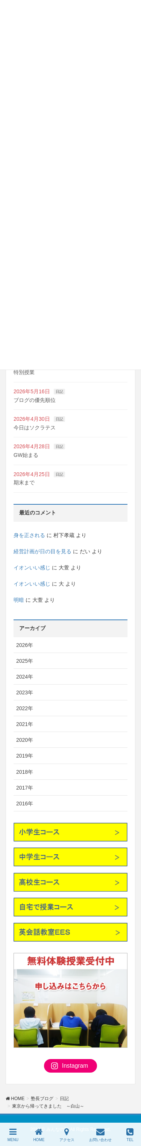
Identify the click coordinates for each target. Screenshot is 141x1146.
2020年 (24, 740)
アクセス (66, 1135)
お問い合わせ (100, 1135)
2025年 (24, 661)
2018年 (24, 772)
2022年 (24, 708)
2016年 (24, 804)
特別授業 (24, 372)
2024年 (24, 677)
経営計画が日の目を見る (42, 551)
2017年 (24, 788)
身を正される (29, 535)
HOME (38, 1135)
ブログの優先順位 (35, 400)
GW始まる (26, 455)
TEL (129, 1135)
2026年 (24, 645)
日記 (59, 392)
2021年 (24, 724)
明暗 (19, 600)
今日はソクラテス (35, 428)
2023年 (24, 692)
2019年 (24, 756)
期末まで (24, 482)
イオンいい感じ (32, 568)
